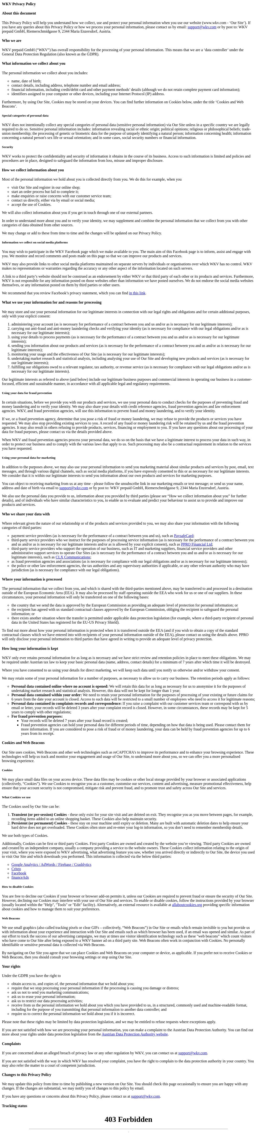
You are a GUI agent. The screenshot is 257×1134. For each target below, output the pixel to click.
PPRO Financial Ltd (196, 544)
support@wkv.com (202, 27)
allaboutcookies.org (187, 905)
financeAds (20, 877)
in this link (137, 293)
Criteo (16, 869)
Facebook (18, 873)
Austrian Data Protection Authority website (135, 1034)
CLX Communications (73, 557)
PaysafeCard (183, 536)
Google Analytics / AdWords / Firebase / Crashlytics (51, 865)
